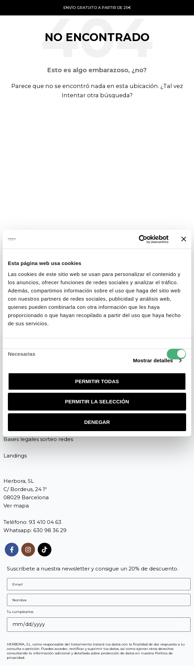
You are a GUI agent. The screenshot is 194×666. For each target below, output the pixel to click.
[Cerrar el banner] (183, 239)
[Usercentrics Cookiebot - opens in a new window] (139, 239)
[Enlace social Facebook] (12, 549)
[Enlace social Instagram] (28, 549)
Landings (15, 455)
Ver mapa (16, 505)
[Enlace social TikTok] (44, 549)
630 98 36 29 (49, 530)
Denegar (97, 422)
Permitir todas (97, 381)
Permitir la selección (97, 401)
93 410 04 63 (45, 522)
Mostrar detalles (153, 360)
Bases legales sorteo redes (38, 439)
